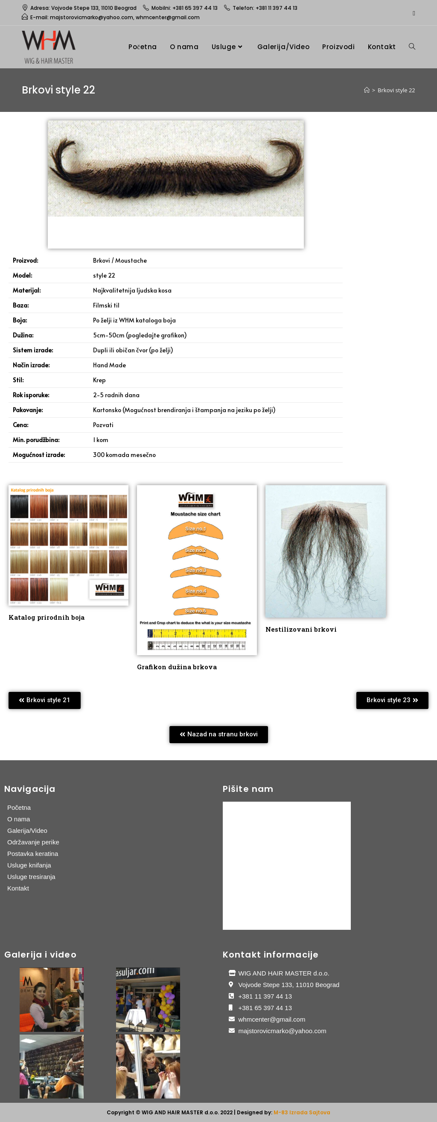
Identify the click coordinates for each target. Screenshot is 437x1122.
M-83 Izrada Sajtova (302, 1112)
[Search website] (412, 47)
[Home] (367, 90)
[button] (45, 700)
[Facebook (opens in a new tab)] (412, 13)
